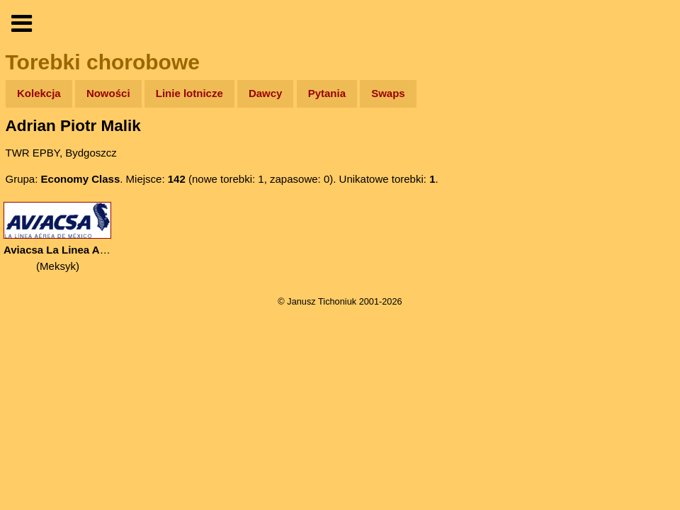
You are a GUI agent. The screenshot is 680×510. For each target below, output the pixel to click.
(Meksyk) (57, 237)
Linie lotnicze (189, 93)
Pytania (327, 93)
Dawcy (266, 93)
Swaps (388, 93)
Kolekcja (39, 93)
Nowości (108, 93)
